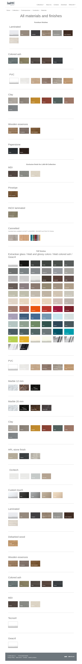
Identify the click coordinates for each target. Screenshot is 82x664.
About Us (48, 4)
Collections (15, 10)
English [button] (71, 4)
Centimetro (36, 10)
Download (64, 4)
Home (8, 10)
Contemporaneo (25, 10)
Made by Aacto (32, 657)
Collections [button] (40, 4)
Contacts (56, 4)
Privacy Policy (11, 657)
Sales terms (19, 657)
